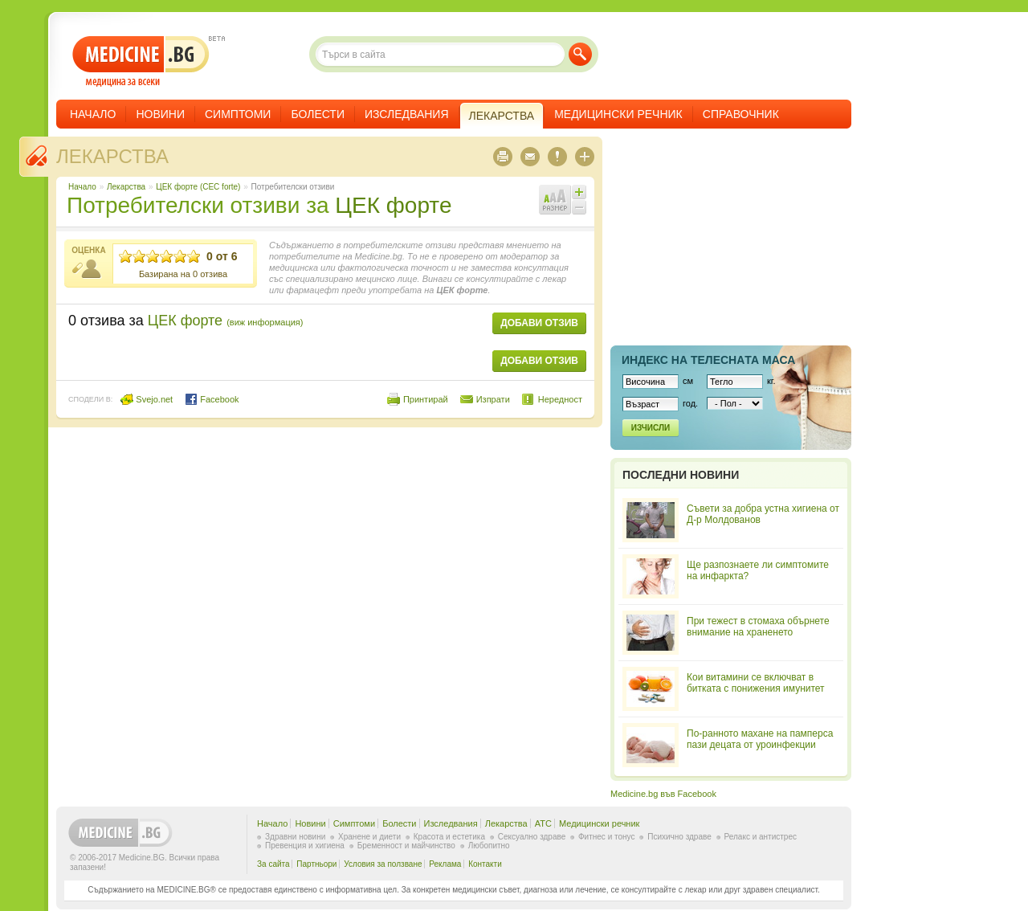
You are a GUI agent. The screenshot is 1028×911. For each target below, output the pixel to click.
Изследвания (407, 114)
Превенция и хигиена (305, 845)
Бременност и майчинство (406, 845)
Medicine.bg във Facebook (663, 794)
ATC (543, 823)
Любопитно (489, 845)
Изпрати (493, 399)
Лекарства (112, 156)
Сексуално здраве (532, 836)
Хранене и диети (369, 836)
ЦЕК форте (393, 205)
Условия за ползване (383, 864)
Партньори (316, 864)
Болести (318, 114)
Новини (160, 114)
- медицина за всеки (141, 61)
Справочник (741, 114)
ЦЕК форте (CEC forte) (198, 186)
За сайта (273, 864)
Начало (93, 114)
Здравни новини (295, 836)
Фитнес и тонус (606, 836)
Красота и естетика (449, 836)
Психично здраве (679, 836)
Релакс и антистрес (760, 836)
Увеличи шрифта (579, 192)
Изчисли (650, 427)
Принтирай (425, 399)
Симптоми (238, 114)
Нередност (560, 399)
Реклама (445, 864)
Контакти (485, 864)
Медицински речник (618, 114)
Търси (580, 54)
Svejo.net (146, 399)
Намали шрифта (579, 207)
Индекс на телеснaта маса (708, 359)
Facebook (212, 399)
